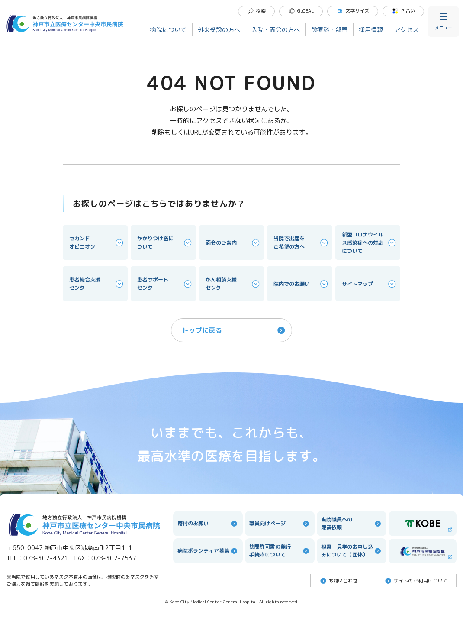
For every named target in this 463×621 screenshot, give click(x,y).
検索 (257, 10)
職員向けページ (279, 523)
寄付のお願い (207, 523)
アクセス (406, 30)
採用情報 (371, 30)
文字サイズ (353, 10)
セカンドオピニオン (97, 242)
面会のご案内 (233, 242)
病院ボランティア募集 (207, 551)
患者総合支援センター (97, 283)
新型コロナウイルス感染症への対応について (369, 243)
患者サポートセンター (165, 283)
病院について (168, 30)
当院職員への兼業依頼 (351, 523)
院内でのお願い (301, 283)
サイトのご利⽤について (416, 580)
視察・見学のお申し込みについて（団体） (351, 550)
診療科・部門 (329, 30)
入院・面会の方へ (275, 30)
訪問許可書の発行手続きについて (279, 550)
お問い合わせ (338, 580)
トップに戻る (234, 330)
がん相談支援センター (233, 283)
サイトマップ (369, 283)
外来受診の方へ (219, 30)
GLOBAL (301, 10)
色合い (403, 10)
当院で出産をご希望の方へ (301, 242)
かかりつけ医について (165, 242)
